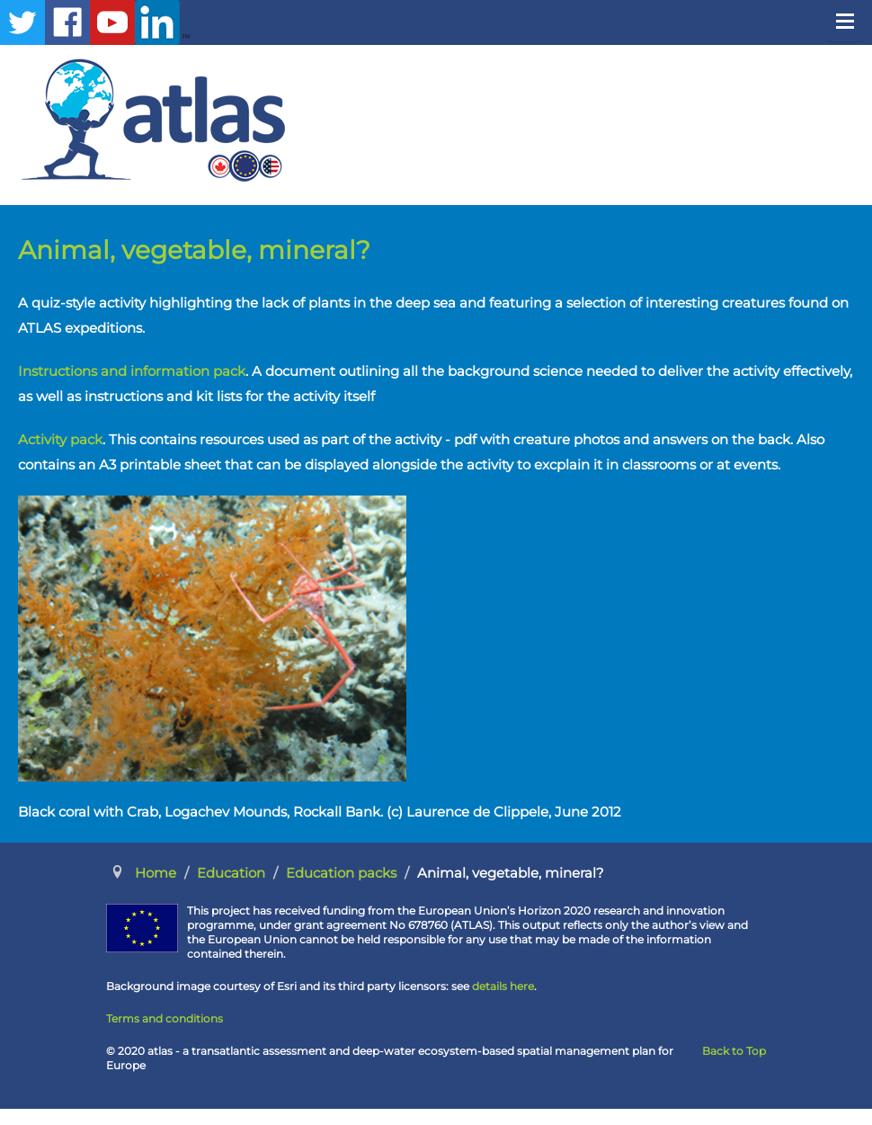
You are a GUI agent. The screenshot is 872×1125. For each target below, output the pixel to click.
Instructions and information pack (131, 370)
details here (503, 986)
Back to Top (734, 1051)
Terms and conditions (164, 1018)
